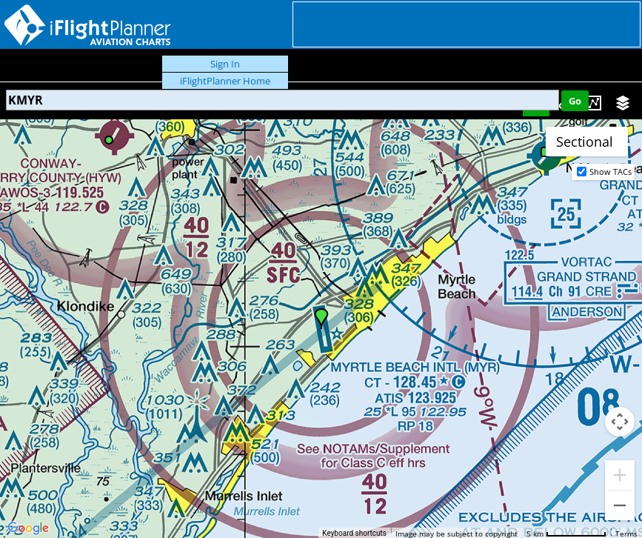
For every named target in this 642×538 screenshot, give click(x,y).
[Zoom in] (620, 475)
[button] (321, 318)
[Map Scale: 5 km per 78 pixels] (566, 533)
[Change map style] (587, 141)
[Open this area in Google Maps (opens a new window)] (28, 528)
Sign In (225, 63)
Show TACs (610, 171)
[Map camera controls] (620, 421)
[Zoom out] (620, 505)
